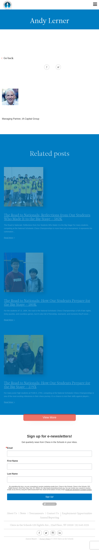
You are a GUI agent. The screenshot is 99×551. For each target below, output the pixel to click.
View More (49, 419)
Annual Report (31, 539)
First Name (12, 461)
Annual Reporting (49, 517)
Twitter (58, 67)
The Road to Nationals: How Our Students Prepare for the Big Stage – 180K (47, 305)
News (23, 513)
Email (10, 448)
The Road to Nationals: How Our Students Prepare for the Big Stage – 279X (47, 387)
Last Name (12, 474)
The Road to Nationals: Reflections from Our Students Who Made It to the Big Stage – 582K (47, 219)
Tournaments (36, 513)
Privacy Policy (45, 539)
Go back (8, 58)
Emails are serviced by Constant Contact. (78, 489)
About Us (12, 513)
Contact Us (53, 513)
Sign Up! (49, 497)
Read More (8, 240)
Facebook (46, 67)
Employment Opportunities (77, 513)
